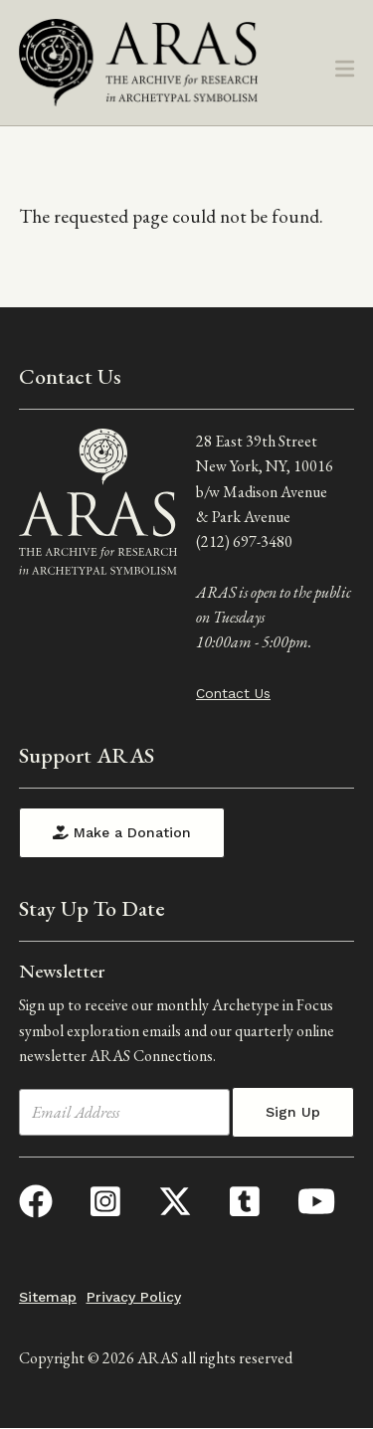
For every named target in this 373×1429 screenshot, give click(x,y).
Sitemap (48, 1297)
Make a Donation (122, 832)
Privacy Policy (134, 1297)
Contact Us (233, 693)
